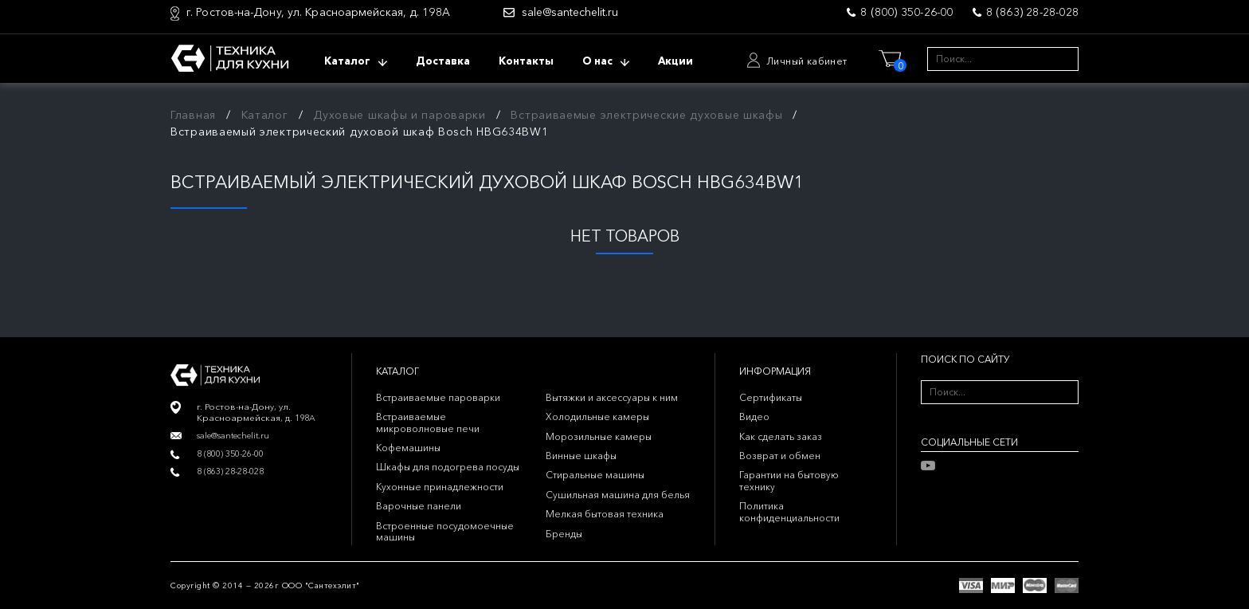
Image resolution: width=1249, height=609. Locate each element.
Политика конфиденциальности (789, 511)
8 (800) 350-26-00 (906, 12)
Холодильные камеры (597, 416)
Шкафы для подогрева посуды (447, 467)
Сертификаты (770, 397)
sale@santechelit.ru (570, 12)
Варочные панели (418, 506)
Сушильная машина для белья (618, 495)
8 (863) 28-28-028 (1032, 12)
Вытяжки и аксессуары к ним (612, 397)
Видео (754, 416)
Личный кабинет (807, 61)
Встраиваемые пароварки (438, 397)
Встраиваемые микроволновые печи (428, 422)
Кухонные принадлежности (439, 487)
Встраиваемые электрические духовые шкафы (646, 115)
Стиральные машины (595, 475)
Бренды (564, 534)
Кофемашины (408, 448)
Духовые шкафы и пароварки (399, 115)
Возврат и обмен (779, 456)
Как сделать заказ (780, 436)
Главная (193, 115)
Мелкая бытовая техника (605, 514)
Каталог (264, 115)
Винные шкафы (581, 456)
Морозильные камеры (599, 436)
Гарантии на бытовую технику (789, 480)
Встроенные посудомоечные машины (445, 531)
